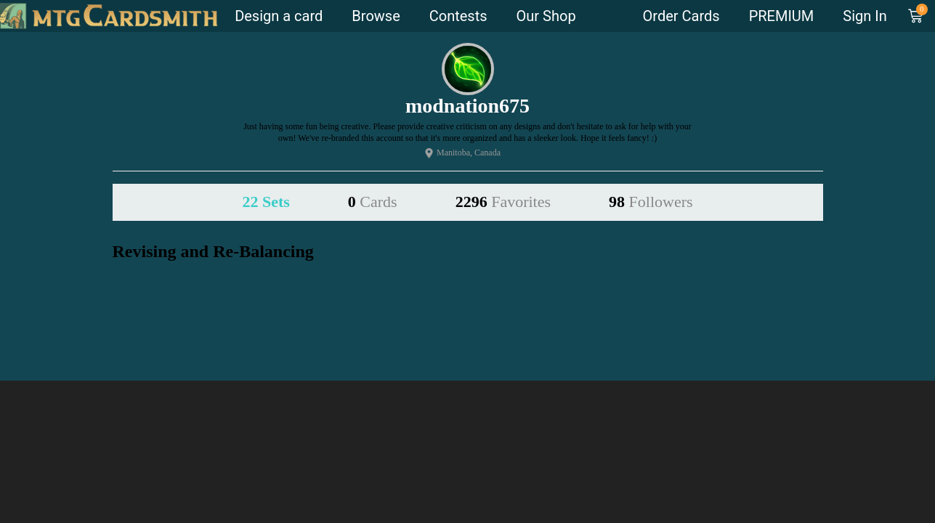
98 (651, 201)
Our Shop (546, 16)
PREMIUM (781, 16)
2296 (503, 201)
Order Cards (681, 16)
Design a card (279, 16)
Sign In (864, 16)
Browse (376, 16)
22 (265, 201)
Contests (458, 16)
